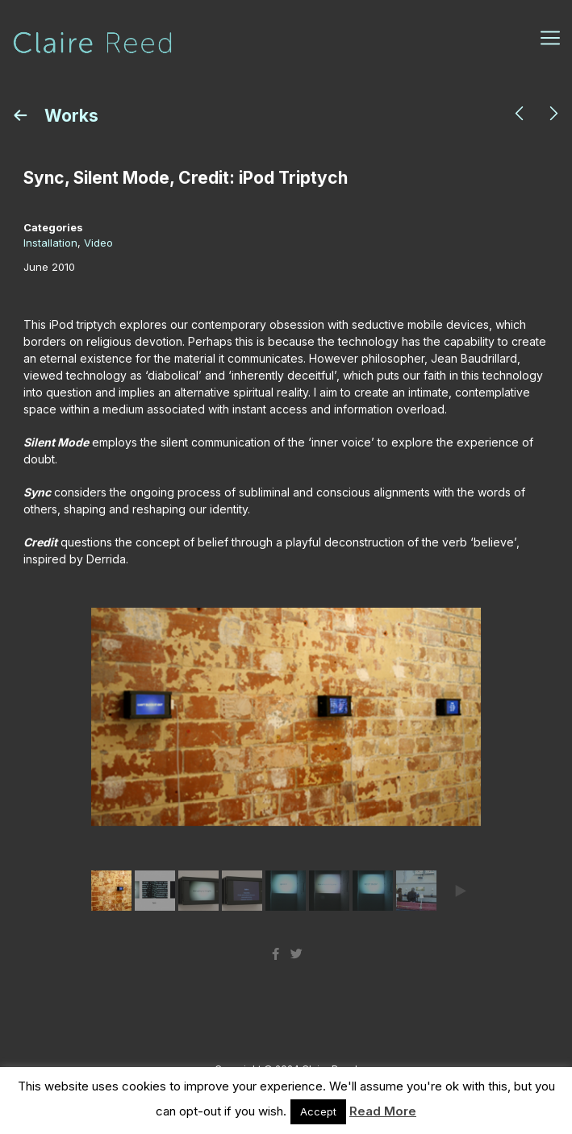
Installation (50, 242)
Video (98, 242)
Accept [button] (318, 1111)
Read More (382, 1111)
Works (69, 116)
